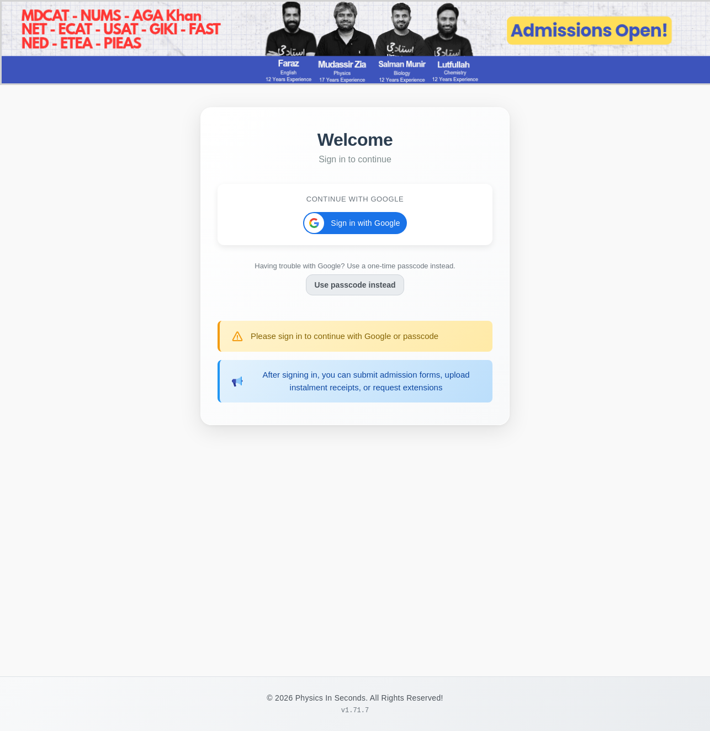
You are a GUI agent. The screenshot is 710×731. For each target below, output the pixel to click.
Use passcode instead (354, 283)
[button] (354, 221)
